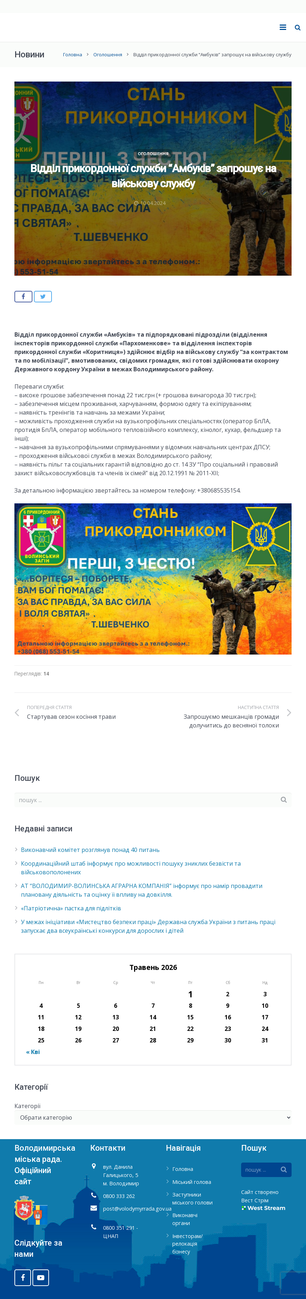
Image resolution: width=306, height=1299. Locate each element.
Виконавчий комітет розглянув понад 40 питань (90, 850)
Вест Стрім (255, 1200)
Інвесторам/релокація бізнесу (187, 1244)
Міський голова (191, 1181)
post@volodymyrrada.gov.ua (137, 1208)
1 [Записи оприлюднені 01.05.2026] (190, 994)
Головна (72, 54)
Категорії (27, 1106)
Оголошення (107, 54)
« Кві (33, 1052)
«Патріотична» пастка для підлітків (71, 908)
